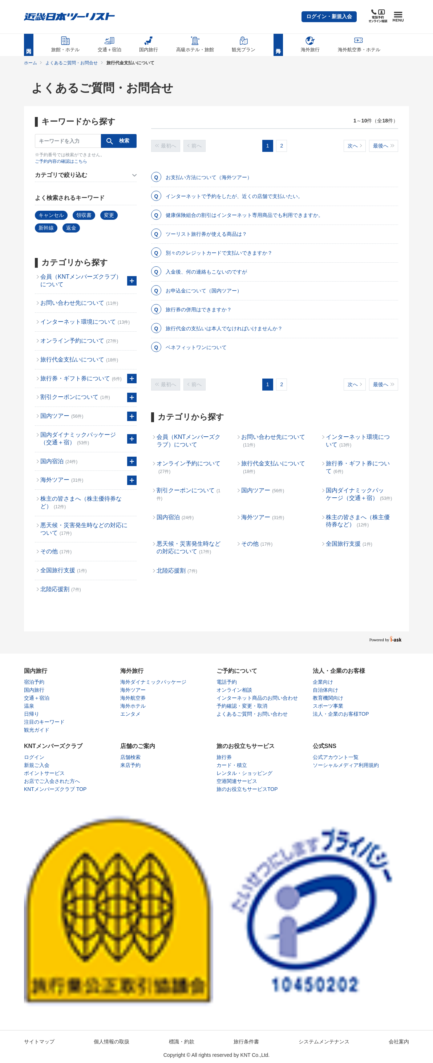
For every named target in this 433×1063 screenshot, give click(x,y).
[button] (329, 16)
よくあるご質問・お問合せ (71, 62)
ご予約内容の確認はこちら (61, 161)
